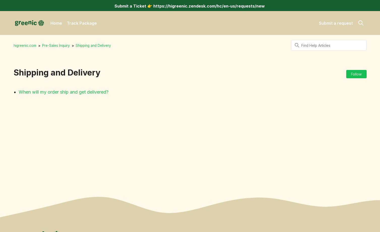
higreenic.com (25, 46)
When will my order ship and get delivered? (63, 92)
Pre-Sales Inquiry (56, 46)
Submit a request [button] (336, 23)
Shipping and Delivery (93, 46)
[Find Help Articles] (328, 45)
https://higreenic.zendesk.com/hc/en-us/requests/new (209, 6)
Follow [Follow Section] (356, 74)
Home (56, 23)
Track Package (82, 23)
